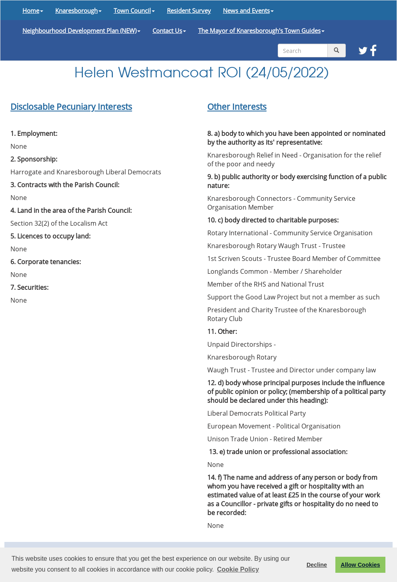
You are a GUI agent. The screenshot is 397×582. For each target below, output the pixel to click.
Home (32, 10)
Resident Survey (189, 10)
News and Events (248, 10)
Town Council (134, 10)
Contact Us (169, 30)
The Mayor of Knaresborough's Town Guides (261, 30)
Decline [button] (317, 565)
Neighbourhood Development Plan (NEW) (81, 30)
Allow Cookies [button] (360, 565)
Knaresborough (78, 10)
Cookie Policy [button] (238, 569)
